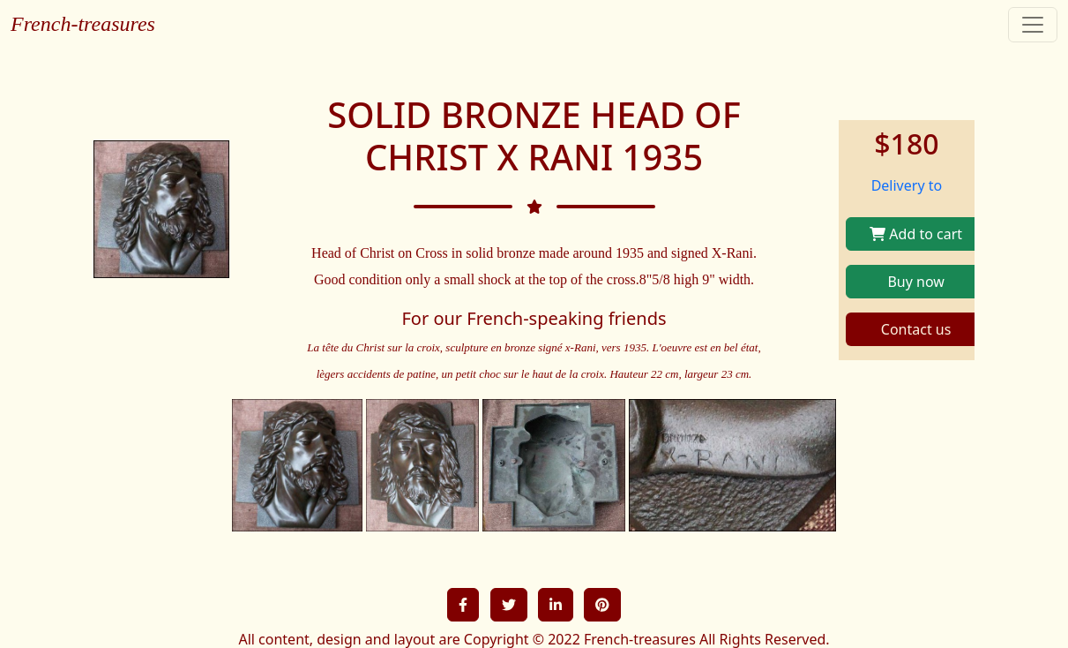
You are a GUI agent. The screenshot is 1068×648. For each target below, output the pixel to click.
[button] (463, 605)
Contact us (916, 329)
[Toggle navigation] (1032, 24)
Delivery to (907, 185)
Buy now (915, 281)
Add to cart (916, 234)
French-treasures (83, 23)
